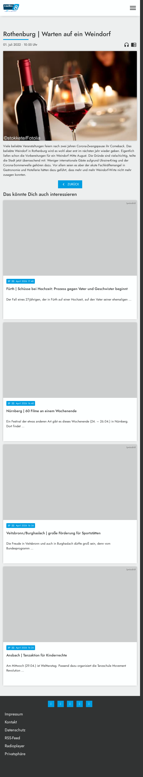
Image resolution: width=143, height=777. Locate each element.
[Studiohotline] (79, 704)
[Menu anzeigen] (133, 8)
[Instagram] (60, 704)
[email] (89, 704)
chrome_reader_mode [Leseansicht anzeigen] (133, 44)
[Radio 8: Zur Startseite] (36, 8)
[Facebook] (51, 704)
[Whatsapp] (70, 704)
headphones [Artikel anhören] (126, 44)
